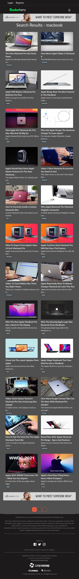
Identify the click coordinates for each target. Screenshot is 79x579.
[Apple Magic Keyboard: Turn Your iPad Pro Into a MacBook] (57, 357)
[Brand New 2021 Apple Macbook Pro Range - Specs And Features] (57, 434)
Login (10, 2)
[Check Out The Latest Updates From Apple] (22, 357)
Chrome (44, 413)
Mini (7, 371)
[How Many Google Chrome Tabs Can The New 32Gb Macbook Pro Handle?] (57, 395)
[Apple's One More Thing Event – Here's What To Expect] (57, 472)
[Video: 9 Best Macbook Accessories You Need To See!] (57, 165)
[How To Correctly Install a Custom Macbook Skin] (22, 203)
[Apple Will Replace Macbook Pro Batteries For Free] (22, 88)
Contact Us (44, 550)
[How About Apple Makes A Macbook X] (57, 50)
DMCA (51, 550)
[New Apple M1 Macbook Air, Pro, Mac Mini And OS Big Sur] (22, 127)
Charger (44, 141)
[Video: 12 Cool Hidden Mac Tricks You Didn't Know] (22, 280)
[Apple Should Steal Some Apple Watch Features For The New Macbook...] (22, 165)
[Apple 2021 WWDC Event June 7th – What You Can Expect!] (22, 472)
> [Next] (44, 509)
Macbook (9, 65)
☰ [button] (69, 10)
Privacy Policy (29, 550)
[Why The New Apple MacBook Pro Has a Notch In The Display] (22, 318)
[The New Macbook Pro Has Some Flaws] (22, 50)
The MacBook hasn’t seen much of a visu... (57, 59)
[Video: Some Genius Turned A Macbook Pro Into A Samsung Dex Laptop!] (22, 395)
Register (20, 2)
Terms (37, 550)
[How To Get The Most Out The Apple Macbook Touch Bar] (22, 434)
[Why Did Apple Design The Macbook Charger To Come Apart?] (57, 127)
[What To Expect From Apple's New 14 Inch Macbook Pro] (22, 242)
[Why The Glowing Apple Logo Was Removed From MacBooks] (57, 318)
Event (43, 486)
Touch (8, 448)
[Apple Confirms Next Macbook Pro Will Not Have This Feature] (57, 242)
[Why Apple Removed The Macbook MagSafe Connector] (57, 203)
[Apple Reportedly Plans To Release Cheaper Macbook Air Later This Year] (57, 280)
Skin (7, 218)
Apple (8, 103)
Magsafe (44, 218)
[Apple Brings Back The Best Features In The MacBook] (57, 88)
